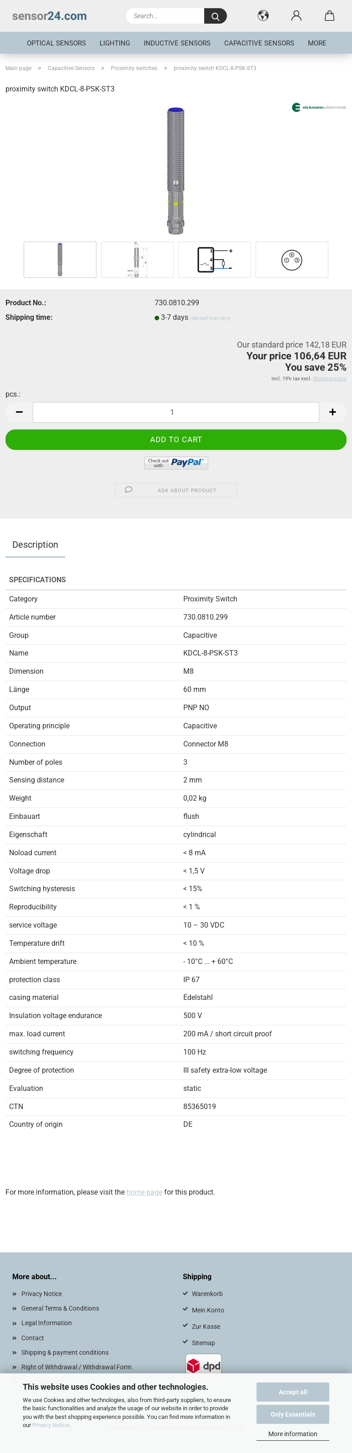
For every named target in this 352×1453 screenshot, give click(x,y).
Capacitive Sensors (259, 43)
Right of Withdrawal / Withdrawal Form (76, 1367)
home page (144, 1192)
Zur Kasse (206, 1326)
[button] (263, 16)
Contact (32, 1338)
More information (292, 1434)
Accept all (293, 1392)
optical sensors (56, 43)
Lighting (115, 43)
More (317, 43)
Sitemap (203, 1343)
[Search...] (215, 16)
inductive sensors (177, 43)
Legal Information (46, 1323)
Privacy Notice (50, 1425)
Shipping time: (29, 317)
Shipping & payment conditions (65, 1352)
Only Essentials (293, 1414)
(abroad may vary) (210, 318)
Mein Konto (208, 1310)
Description (35, 544)
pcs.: (12, 394)
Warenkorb (207, 1293)
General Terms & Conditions (60, 1308)
